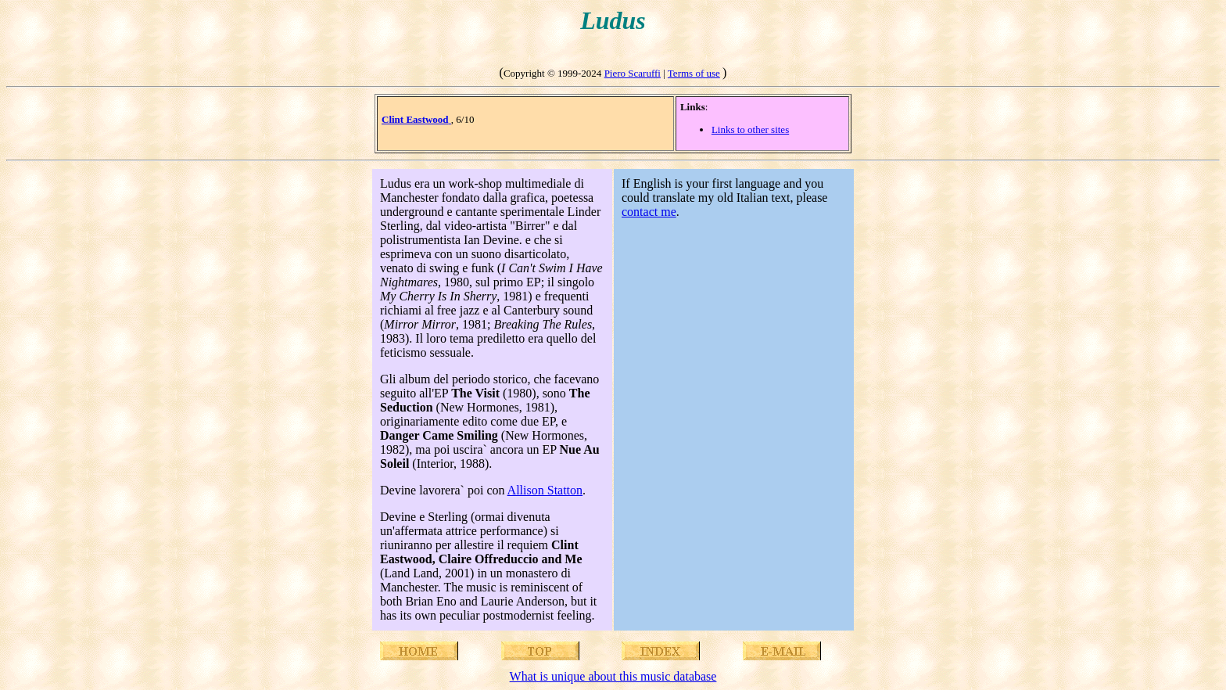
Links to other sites (750, 129)
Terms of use (694, 73)
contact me (649, 211)
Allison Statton (545, 490)
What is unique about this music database (613, 676)
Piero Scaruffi (632, 73)
